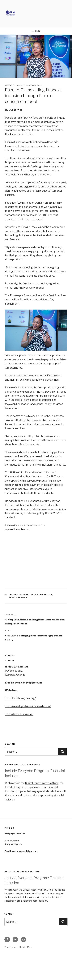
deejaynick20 (34, 85)
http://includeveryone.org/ (20, 698)
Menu (36, 31)
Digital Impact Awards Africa (41, 783)
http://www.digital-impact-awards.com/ (28, 706)
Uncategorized (18, 597)
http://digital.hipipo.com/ (19, 714)
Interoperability (41, 595)
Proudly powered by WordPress (18, 947)
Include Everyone (19, 595)
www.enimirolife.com (17, 529)
